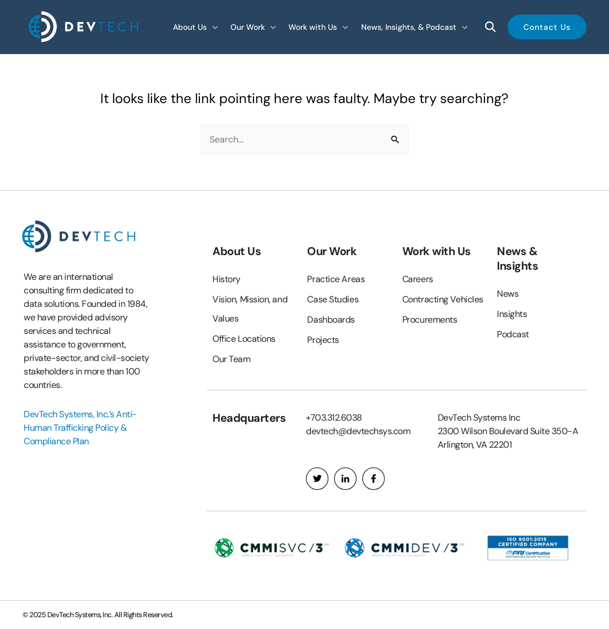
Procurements (429, 319)
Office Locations (243, 339)
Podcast (513, 334)
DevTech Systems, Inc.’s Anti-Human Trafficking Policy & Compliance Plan (80, 427)
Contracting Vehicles (442, 299)
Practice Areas (335, 279)
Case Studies (332, 299)
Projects (323, 340)
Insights (512, 314)
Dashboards (331, 319)
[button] (547, 27)
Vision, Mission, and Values (249, 308)
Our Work (332, 251)
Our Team (231, 359)
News (507, 294)
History (226, 279)
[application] (212, 27)
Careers (417, 279)
